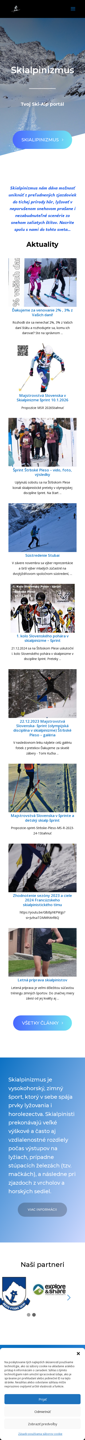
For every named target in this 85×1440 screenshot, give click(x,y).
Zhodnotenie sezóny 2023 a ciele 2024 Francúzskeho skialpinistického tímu (42, 900)
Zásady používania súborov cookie (40, 1434)
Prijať (43, 1399)
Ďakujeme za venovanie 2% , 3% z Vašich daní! (42, 312)
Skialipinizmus (38, 134)
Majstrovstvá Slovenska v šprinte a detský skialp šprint (42, 818)
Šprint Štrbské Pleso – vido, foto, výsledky (42, 472)
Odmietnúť (42, 1411)
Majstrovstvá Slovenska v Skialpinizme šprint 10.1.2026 (42, 397)
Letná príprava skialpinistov (42, 979)
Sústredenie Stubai (42, 555)
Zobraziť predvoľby (42, 1424)
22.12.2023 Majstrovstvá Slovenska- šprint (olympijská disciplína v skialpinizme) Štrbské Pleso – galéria (42, 728)
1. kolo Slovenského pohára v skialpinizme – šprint (42, 638)
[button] (78, 1353)
